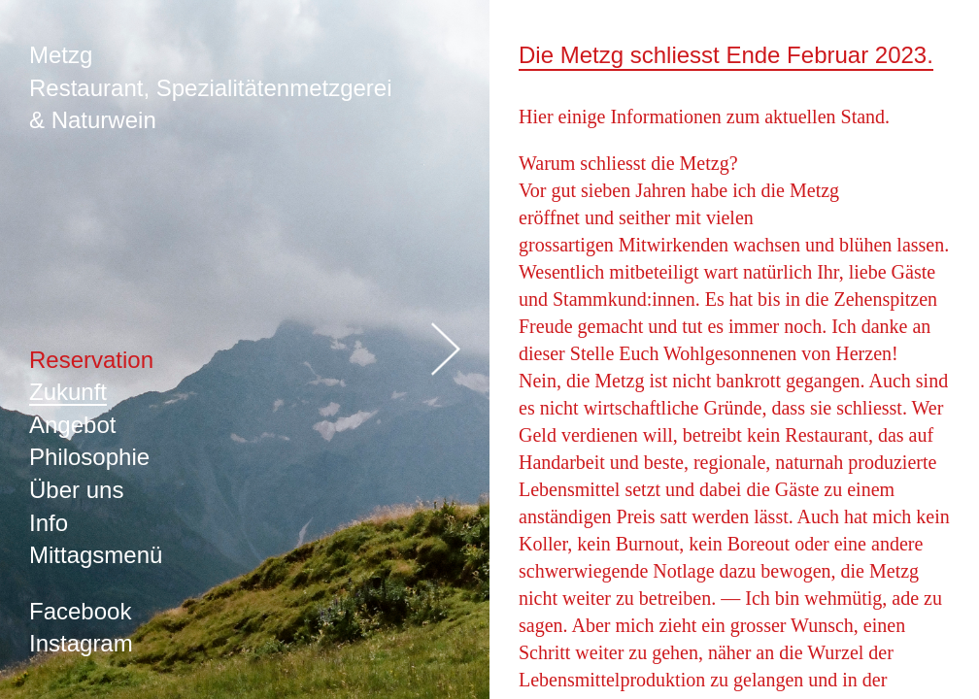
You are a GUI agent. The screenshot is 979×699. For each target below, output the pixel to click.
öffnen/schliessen (445, 350)
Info (48, 523)
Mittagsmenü (95, 555)
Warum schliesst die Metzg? (628, 163)
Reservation (91, 360)
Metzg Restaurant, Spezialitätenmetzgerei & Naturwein (210, 87)
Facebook (80, 611)
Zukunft (68, 392)
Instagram (81, 643)
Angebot (72, 425)
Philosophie (89, 457)
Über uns (76, 490)
